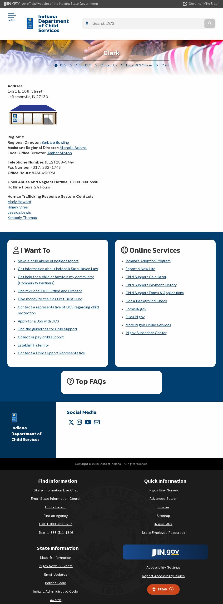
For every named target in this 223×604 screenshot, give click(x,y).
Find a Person (55, 499)
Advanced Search (163, 491)
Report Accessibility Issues (163, 568)
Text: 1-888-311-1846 (56, 524)
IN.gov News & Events (56, 558)
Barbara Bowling (55, 129)
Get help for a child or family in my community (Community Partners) (57, 268)
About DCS (83, 52)
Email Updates (55, 566)
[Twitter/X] (71, 414)
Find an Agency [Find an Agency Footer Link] (56, 507)
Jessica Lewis (19, 199)
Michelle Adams (73, 134)
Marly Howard (19, 188)
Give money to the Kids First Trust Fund (52, 288)
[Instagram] (79, 414)
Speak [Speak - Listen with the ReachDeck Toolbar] (162, 581)
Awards (55, 592)
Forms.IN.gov (136, 298)
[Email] (97, 414)
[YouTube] (88, 414)
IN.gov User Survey (163, 482)
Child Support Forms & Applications (156, 282)
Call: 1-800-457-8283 (55, 516)
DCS (63, 52)
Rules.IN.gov (136, 307)
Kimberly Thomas (22, 205)
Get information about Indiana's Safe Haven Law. (60, 256)
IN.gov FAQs (163, 516)
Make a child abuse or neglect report (49, 248)
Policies (163, 499)
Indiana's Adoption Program (149, 248)
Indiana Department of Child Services (81, 17)
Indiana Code (55, 575)
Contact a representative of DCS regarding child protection (59, 300)
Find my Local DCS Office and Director (51, 280)
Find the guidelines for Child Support (49, 320)
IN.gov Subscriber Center (147, 324)
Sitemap (163, 507)
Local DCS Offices (139, 52)
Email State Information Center (56, 491)
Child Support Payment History (152, 273)
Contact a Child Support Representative (53, 345)
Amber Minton (59, 140)
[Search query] (187, 17)
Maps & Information (55, 549)
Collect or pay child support (42, 328)
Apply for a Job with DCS (39, 311)
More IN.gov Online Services (149, 315)
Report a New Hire (141, 256)
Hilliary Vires (18, 194)
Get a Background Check (147, 290)
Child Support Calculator (147, 265)
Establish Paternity (34, 336)
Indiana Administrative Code (55, 583)
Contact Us (108, 52)
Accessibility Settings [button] (163, 559)
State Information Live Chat (56, 482)
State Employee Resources (163, 524)
